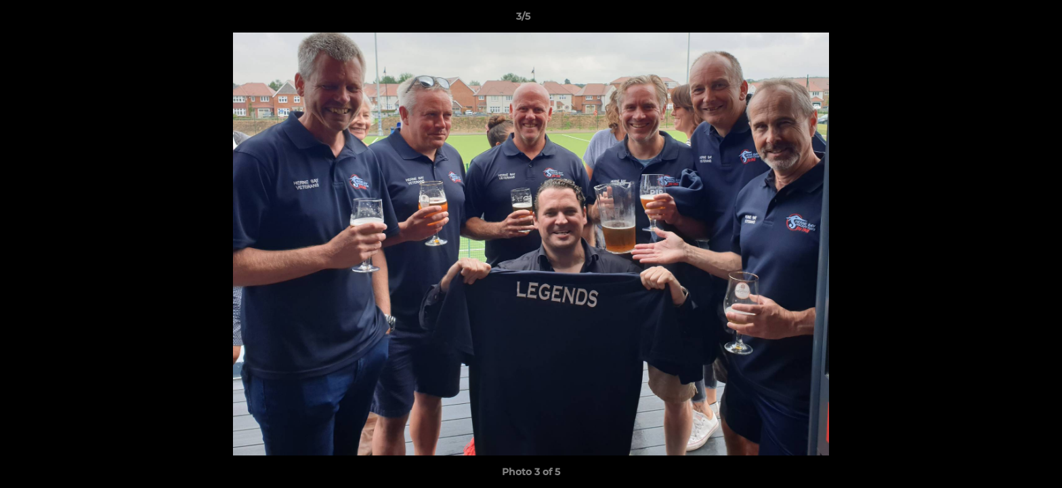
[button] (1005, 20)
